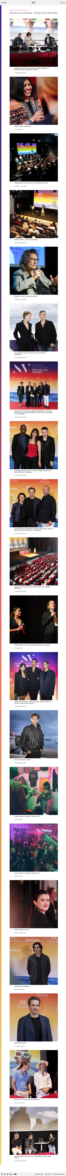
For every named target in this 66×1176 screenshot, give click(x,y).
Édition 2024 (14, 10)
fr (61, 2)
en (64, 2)
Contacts (48, 1174)
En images (23, 10)
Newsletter (39, 1174)
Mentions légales (59, 1174)
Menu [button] (4, 2)
